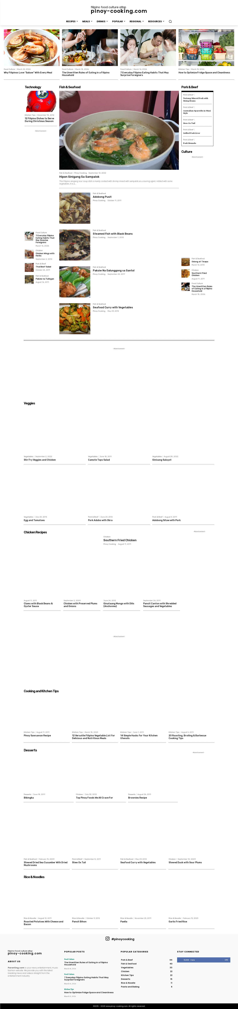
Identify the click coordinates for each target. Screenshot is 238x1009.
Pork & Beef (41, 264)
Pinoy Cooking (80, 173)
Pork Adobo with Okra (100, 520)
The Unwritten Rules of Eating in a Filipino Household (85, 74)
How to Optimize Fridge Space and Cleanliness (204, 72)
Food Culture (9, 69)
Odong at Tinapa (200, 260)
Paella (123, 921)
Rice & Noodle (30, 918)
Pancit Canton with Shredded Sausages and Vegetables (159, 605)
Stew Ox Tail (189, 122)
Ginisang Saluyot (162, 460)
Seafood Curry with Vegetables (113, 307)
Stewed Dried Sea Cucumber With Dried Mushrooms (45, 864)
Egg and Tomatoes (34, 520)
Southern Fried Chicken (199, 273)
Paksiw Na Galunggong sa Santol (113, 270)
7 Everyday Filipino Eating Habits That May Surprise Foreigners (144, 74)
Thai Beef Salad (43, 266)
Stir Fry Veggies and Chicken (40, 460)
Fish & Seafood (42, 276)
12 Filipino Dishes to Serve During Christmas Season (39, 120)
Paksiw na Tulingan (45, 279)
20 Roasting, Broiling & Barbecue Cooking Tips (187, 737)
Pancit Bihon (79, 921)
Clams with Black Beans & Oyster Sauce (38, 605)
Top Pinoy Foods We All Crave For (94, 797)
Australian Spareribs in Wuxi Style (196, 111)
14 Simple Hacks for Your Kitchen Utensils (139, 737)
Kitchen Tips (184, 69)
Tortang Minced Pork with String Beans (195, 99)
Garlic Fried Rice (178, 921)
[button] (170, 21)
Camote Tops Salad (99, 460)
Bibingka (29, 797)
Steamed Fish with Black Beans (113, 233)
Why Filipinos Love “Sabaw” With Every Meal (28, 72)
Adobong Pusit (102, 196)
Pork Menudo (189, 142)
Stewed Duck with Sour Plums (185, 862)
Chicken (39, 250)
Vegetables (28, 456)
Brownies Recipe (137, 797)
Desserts (27, 794)
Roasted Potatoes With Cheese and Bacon (43, 923)
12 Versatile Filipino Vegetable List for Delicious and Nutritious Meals (93, 737)
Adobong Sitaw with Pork (166, 520)
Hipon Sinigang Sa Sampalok (79, 177)
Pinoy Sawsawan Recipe (37, 735)
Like (226, 959)
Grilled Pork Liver (191, 132)
